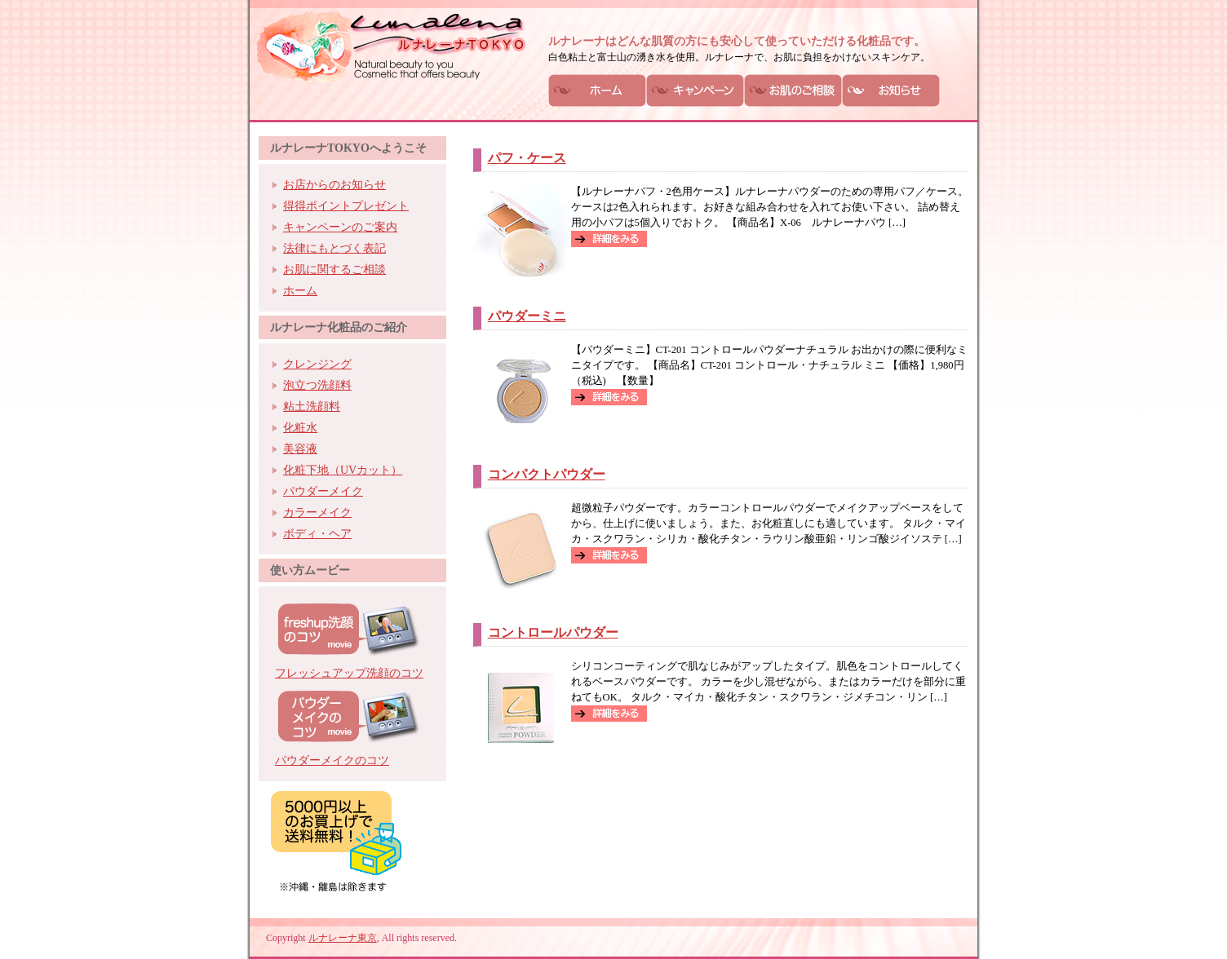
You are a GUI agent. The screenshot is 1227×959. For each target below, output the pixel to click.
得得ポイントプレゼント (346, 206)
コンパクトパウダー (546, 474)
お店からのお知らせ (334, 185)
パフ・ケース (527, 158)
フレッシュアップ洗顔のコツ (349, 673)
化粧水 (300, 428)
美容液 (300, 449)
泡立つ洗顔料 (317, 385)
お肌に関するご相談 (334, 269)
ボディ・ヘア (317, 534)
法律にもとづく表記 (334, 248)
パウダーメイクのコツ (332, 760)
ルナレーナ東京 (342, 938)
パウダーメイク (323, 491)
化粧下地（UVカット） (342, 470)
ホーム (300, 291)
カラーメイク (317, 512)
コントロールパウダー (553, 632)
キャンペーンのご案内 (340, 227)
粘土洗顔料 (311, 406)
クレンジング (317, 364)
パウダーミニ (527, 316)
